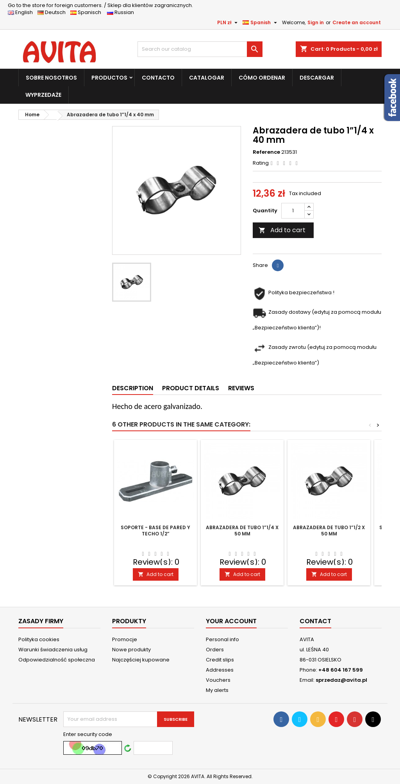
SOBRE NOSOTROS (51, 78)
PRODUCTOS (109, 78)
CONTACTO (158, 78)
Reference (266, 152)
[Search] (200, 49)
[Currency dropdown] (228, 22)
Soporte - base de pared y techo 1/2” (155, 530)
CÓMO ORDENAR (262, 78)
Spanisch (88, 12)
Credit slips (220, 659)
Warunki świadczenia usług (53, 649)
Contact (315, 621)
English (23, 12)
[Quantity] (293, 211)
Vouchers (218, 680)
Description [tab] (132, 388)
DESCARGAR (317, 78)
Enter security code (87, 734)
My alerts (217, 690)
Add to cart (282, 230)
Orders (215, 649)
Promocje (124, 639)
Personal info (222, 639)
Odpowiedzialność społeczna (56, 659)
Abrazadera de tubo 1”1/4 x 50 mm (242, 530)
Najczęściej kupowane (141, 659)
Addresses (220, 670)
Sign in (315, 22)
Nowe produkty (131, 649)
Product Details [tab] (190, 388)
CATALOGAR (206, 78)
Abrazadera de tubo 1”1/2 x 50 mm (329, 530)
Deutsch (53, 12)
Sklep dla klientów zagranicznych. (100, 5)
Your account (231, 621)
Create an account (356, 22)
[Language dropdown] (261, 22)
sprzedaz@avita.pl (341, 680)
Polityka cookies (38, 639)
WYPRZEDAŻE (43, 95)
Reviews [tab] (241, 388)
